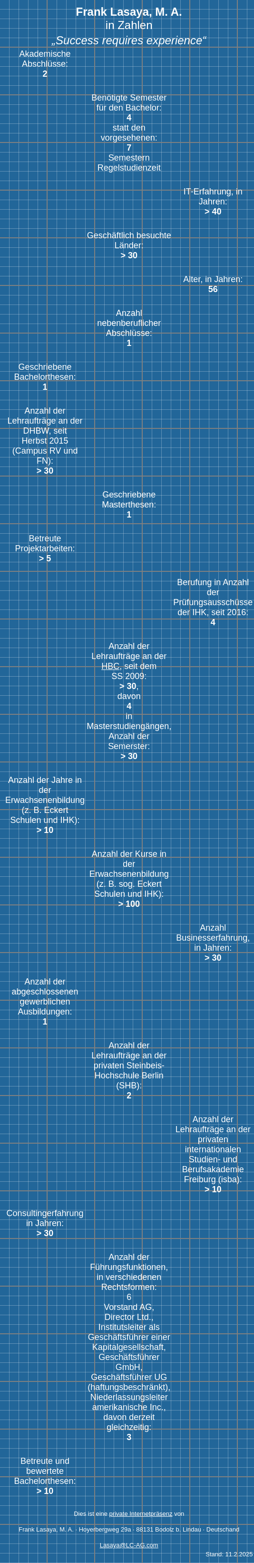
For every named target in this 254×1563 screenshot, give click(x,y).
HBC (110, 666)
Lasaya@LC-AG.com (129, 1545)
